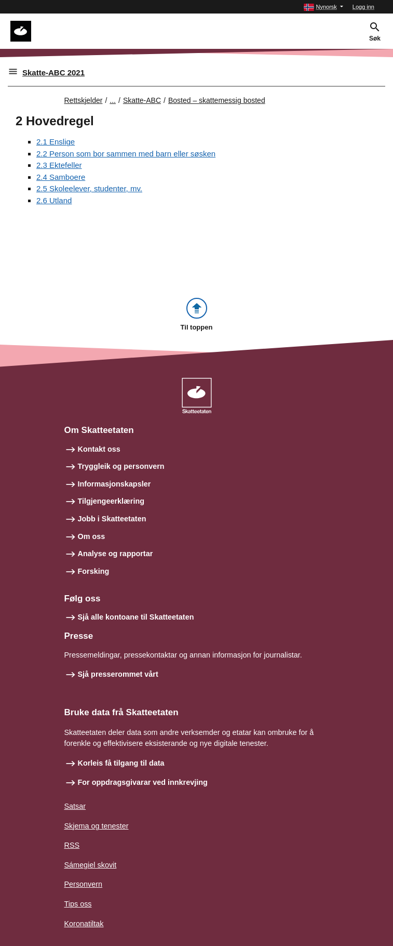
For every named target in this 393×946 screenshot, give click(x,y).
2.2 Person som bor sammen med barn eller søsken (125, 153)
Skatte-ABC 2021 (53, 72)
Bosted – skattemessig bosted (216, 100)
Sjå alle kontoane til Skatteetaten (136, 617)
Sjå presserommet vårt (118, 674)
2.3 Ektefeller (59, 165)
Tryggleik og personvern (121, 466)
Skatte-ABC (142, 100)
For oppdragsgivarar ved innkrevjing (143, 782)
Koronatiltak (84, 923)
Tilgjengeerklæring (111, 501)
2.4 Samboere (60, 177)
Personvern (83, 884)
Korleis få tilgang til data (121, 763)
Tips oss (78, 904)
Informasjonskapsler (114, 484)
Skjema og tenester (96, 826)
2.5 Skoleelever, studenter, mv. (89, 188)
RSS (72, 845)
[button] (323, 7)
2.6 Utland (54, 200)
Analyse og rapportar (115, 553)
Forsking (94, 571)
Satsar (75, 806)
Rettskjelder (83, 100)
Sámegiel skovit (90, 865)
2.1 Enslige (55, 141)
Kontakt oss (99, 449)
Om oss (91, 536)
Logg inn (363, 7)
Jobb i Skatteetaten (112, 519)
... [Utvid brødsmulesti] (113, 100)
